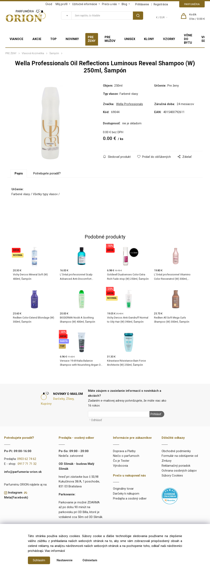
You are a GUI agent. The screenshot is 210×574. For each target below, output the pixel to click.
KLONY (149, 39)
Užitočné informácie (84, 4)
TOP (53, 39)
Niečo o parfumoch (126, 456)
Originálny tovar (123, 488)
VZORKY (169, 39)
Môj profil (61, 4)
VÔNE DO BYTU (188, 39)
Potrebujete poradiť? (47, 173)
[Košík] (197, 17)
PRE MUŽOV (110, 39)
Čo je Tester (121, 461)
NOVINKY (72, 39)
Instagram (15, 492)
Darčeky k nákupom (126, 493)
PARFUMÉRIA (192, 4)
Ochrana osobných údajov (179, 470)
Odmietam (89, 560)
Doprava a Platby (124, 451)
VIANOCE (16, 39)
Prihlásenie (142, 4)
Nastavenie (65, 560)
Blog (124, 4)
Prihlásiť (156, 414)
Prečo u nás (109, 4)
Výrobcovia (120, 465)
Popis (19, 173)
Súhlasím (39, 560)
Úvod (49, 4)
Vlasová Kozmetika (33, 53)
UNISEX (129, 39)
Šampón (54, 53)
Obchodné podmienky (176, 451)
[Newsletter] (119, 414)
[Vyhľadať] (66, 15)
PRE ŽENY (92, 39)
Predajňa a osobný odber (130, 498)
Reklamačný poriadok (176, 465)
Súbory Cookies (172, 475)
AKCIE (36, 39)
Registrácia (161, 4)
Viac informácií (55, 551)
